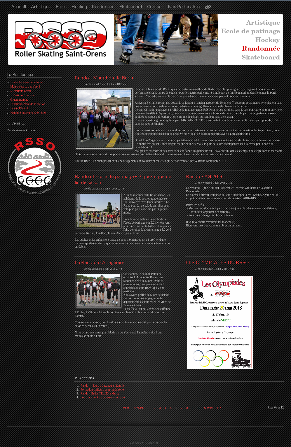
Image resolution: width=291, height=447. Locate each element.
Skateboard (130, 6)
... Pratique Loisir (20, 91)
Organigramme (19, 99)
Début (125, 408)
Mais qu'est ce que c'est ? (25, 86)
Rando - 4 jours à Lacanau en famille (102, 385)
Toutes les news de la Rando (27, 82)
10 (198, 408)
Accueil (18, 6)
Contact (155, 6)
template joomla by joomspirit (145, 443)
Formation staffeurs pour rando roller (102, 389)
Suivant (208, 408)
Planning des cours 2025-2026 (28, 112)
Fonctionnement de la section (27, 104)
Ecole (61, 6)
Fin (219, 408)
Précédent (139, 408)
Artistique (41, 6)
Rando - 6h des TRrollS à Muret (99, 393)
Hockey (79, 6)
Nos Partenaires (184, 6)
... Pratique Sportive (22, 95)
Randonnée (103, 6)
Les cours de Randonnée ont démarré (102, 397)
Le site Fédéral (19, 108)
